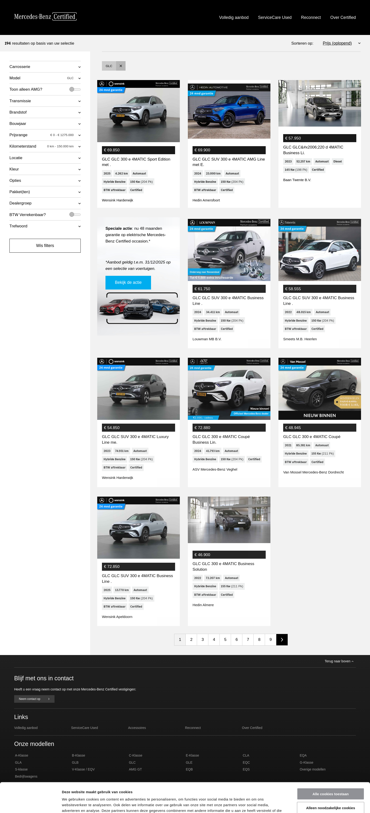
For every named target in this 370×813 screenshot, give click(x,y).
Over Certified (343, 17)
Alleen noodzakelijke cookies (330, 780)
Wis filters (45, 245)
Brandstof (18, 112)
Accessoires (137, 735)
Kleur (14, 169)
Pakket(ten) (19, 192)
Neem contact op (34, 706)
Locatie (15, 158)
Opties (15, 180)
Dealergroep (20, 203)
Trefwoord (18, 226)
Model (41, 78)
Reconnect (311, 17)
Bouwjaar (17, 123)
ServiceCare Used (274, 17)
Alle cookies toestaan (330, 766)
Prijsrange (41, 135)
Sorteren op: (302, 43)
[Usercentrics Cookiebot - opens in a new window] (30, 803)
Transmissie (20, 101)
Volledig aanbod (234, 17)
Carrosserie (19, 66)
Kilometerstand (41, 146)
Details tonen (255, 804)
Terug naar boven (339, 669)
